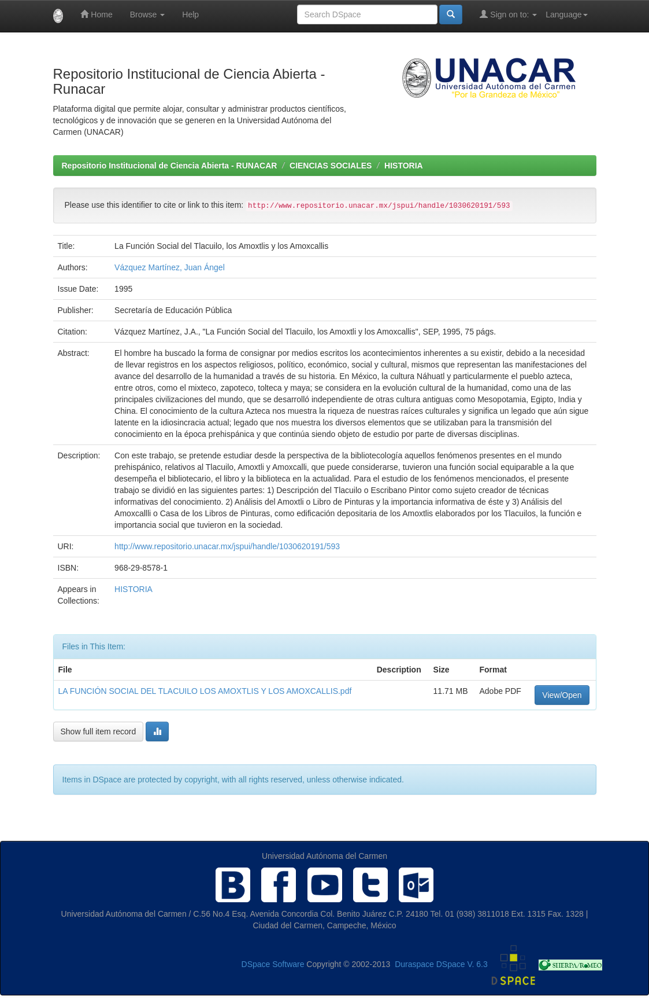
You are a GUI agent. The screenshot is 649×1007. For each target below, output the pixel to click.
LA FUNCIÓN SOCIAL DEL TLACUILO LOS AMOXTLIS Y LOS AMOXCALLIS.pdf (205, 691)
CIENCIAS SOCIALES (331, 165)
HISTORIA (403, 165)
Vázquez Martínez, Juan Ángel (169, 267)
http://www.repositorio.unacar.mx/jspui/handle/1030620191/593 (227, 546)
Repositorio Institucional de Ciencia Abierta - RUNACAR (169, 165)
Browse (147, 14)
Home (96, 14)
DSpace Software (273, 964)
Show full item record (98, 731)
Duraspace (414, 964)
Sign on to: (508, 14)
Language (566, 14)
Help (190, 14)
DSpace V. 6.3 (462, 964)
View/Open (561, 695)
